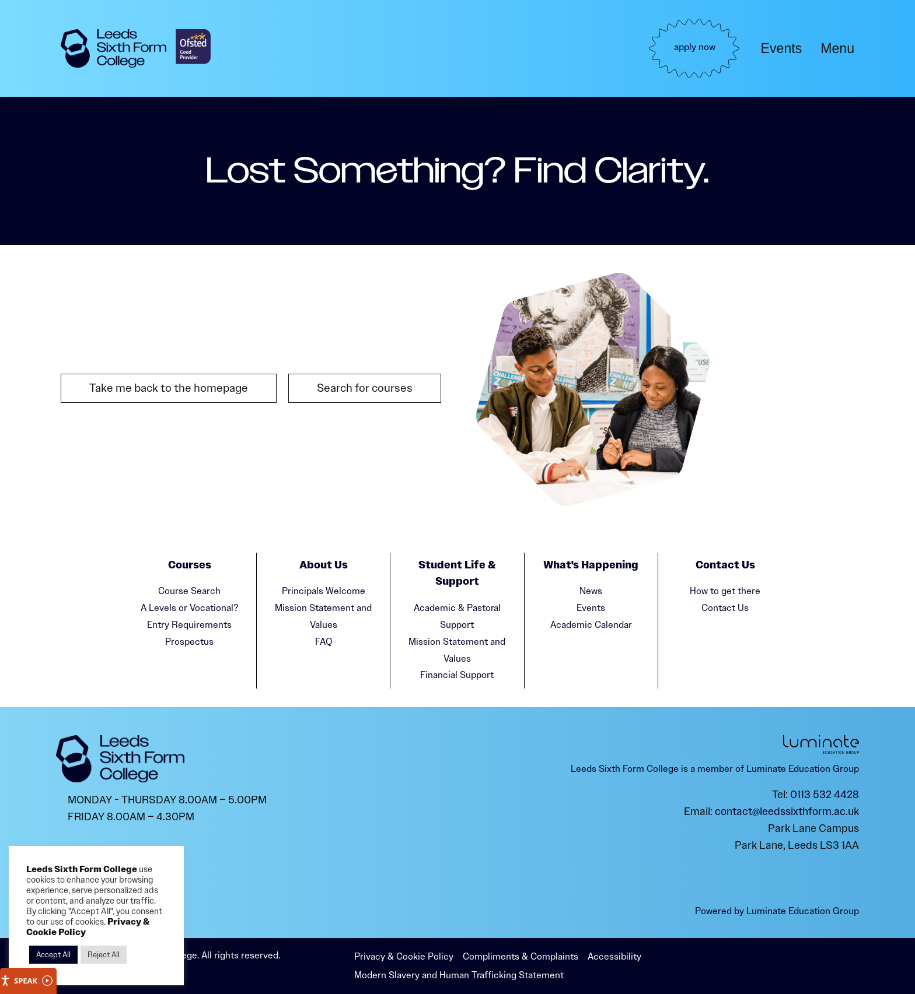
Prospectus (189, 641)
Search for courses (365, 388)
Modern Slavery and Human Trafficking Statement (459, 975)
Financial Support (457, 675)
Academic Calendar (591, 625)
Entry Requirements (189, 625)
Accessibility (614, 956)
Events (781, 48)
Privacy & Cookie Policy (403, 956)
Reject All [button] (104, 955)
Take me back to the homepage (168, 388)
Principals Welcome (323, 591)
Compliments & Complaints (520, 956)
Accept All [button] (53, 955)
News (590, 591)
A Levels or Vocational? (189, 608)
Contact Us (725, 608)
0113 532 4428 (824, 795)
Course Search (189, 591)
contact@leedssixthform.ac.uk (787, 812)
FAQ (323, 641)
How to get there (725, 591)
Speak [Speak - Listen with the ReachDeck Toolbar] (26, 980)
